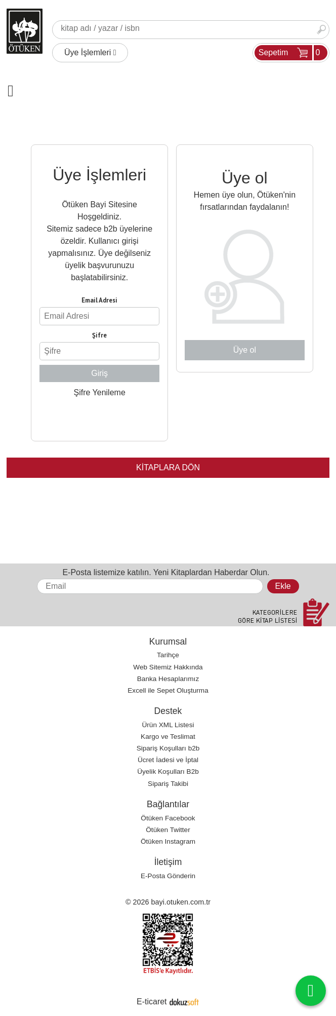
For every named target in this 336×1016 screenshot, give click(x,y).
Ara (321, 30)
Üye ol (244, 350)
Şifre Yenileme (99, 392)
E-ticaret (152, 1001)
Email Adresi (99, 300)
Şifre (99, 335)
